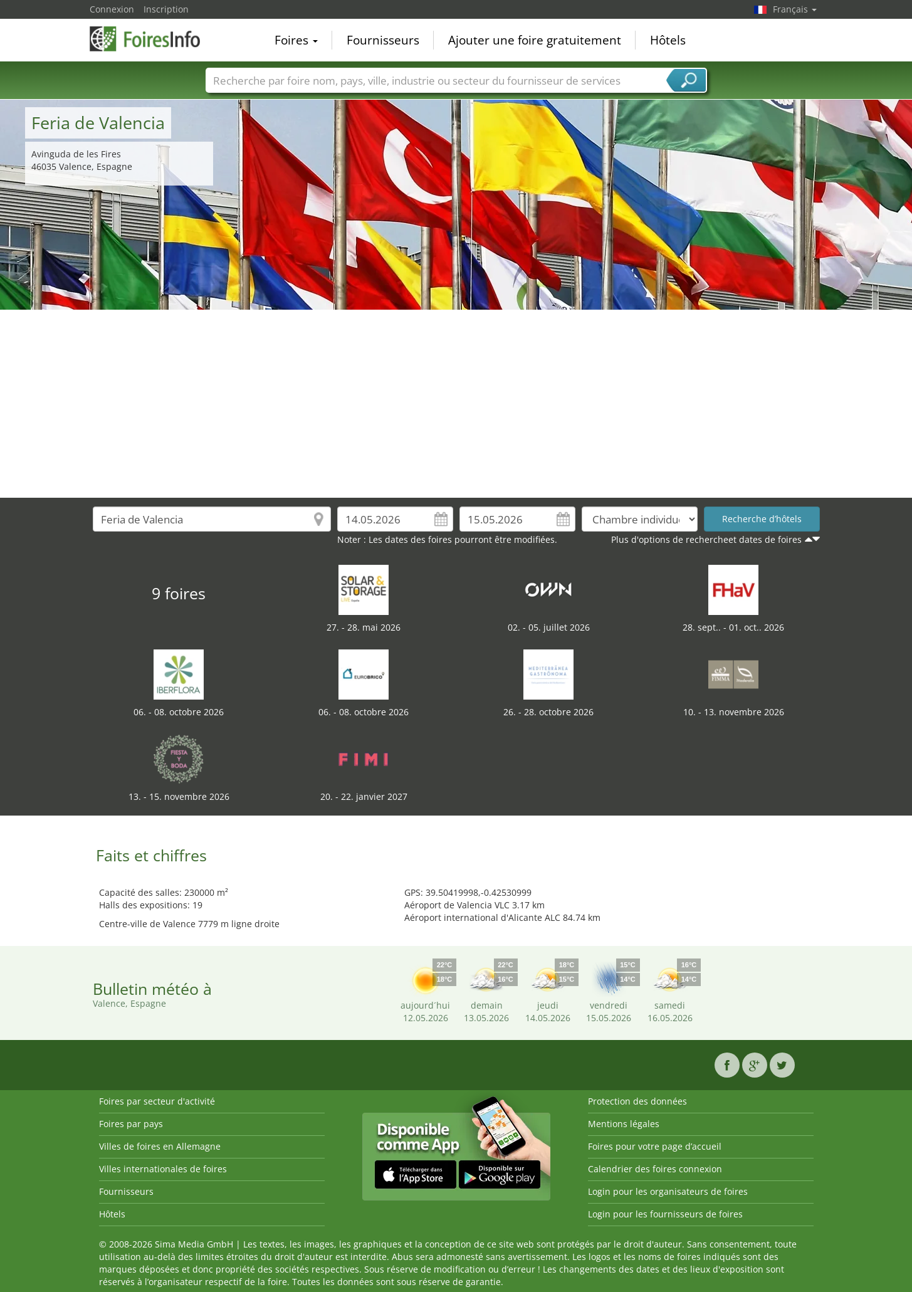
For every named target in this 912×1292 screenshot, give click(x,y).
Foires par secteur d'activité (157, 1101)
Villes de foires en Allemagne (160, 1146)
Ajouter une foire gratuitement (534, 40)
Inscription (166, 9)
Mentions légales (623, 1124)
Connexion (112, 9)
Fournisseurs (383, 40)
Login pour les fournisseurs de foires (665, 1214)
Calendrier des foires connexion (655, 1169)
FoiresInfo (152, 38)
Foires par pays (131, 1124)
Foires (296, 40)
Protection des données (637, 1101)
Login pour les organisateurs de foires (668, 1191)
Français (795, 9)
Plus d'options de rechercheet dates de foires (706, 539)
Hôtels (668, 40)
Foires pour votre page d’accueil (654, 1146)
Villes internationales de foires (163, 1169)
